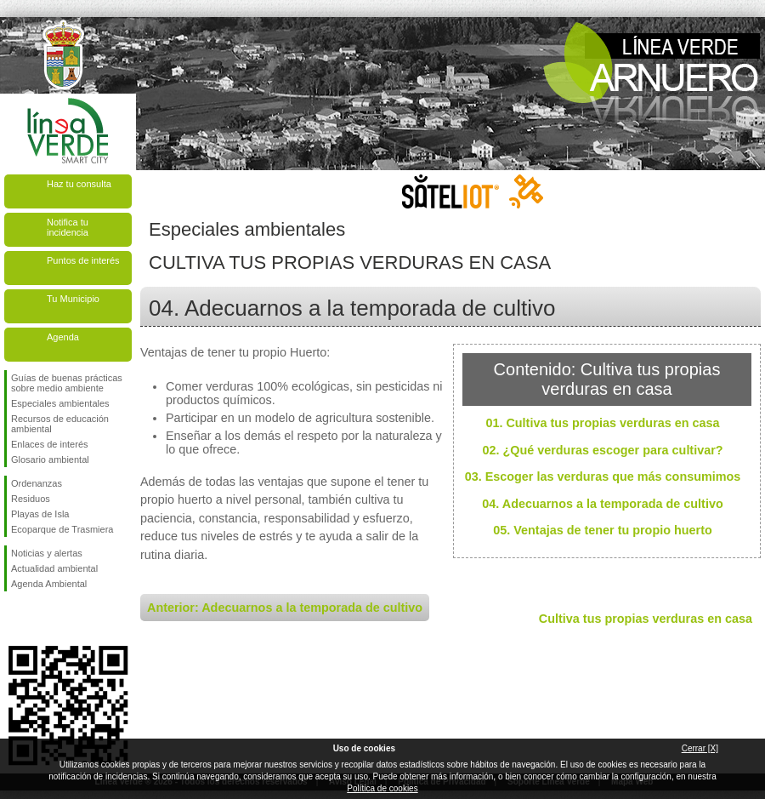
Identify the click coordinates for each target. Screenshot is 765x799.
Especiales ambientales (60, 403)
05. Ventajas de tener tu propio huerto (602, 530)
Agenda (63, 337)
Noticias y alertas (46, 553)
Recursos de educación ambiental (60, 424)
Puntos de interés (83, 260)
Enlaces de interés (49, 444)
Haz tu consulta (79, 184)
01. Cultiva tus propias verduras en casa (602, 423)
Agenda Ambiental (49, 584)
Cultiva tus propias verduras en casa (645, 618)
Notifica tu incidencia (67, 227)
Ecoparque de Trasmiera (62, 529)
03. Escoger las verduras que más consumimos (603, 476)
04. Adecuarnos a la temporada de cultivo (602, 504)
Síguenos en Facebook (14, 618)
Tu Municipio (73, 299)
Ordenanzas (36, 483)
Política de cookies (382, 788)
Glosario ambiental (50, 459)
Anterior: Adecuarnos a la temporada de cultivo (284, 607)
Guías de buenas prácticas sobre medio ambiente (66, 383)
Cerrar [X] (700, 748)
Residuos (30, 499)
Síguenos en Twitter (42, 618)
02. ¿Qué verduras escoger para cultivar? (602, 450)
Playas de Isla (40, 514)
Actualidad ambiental (54, 568)
